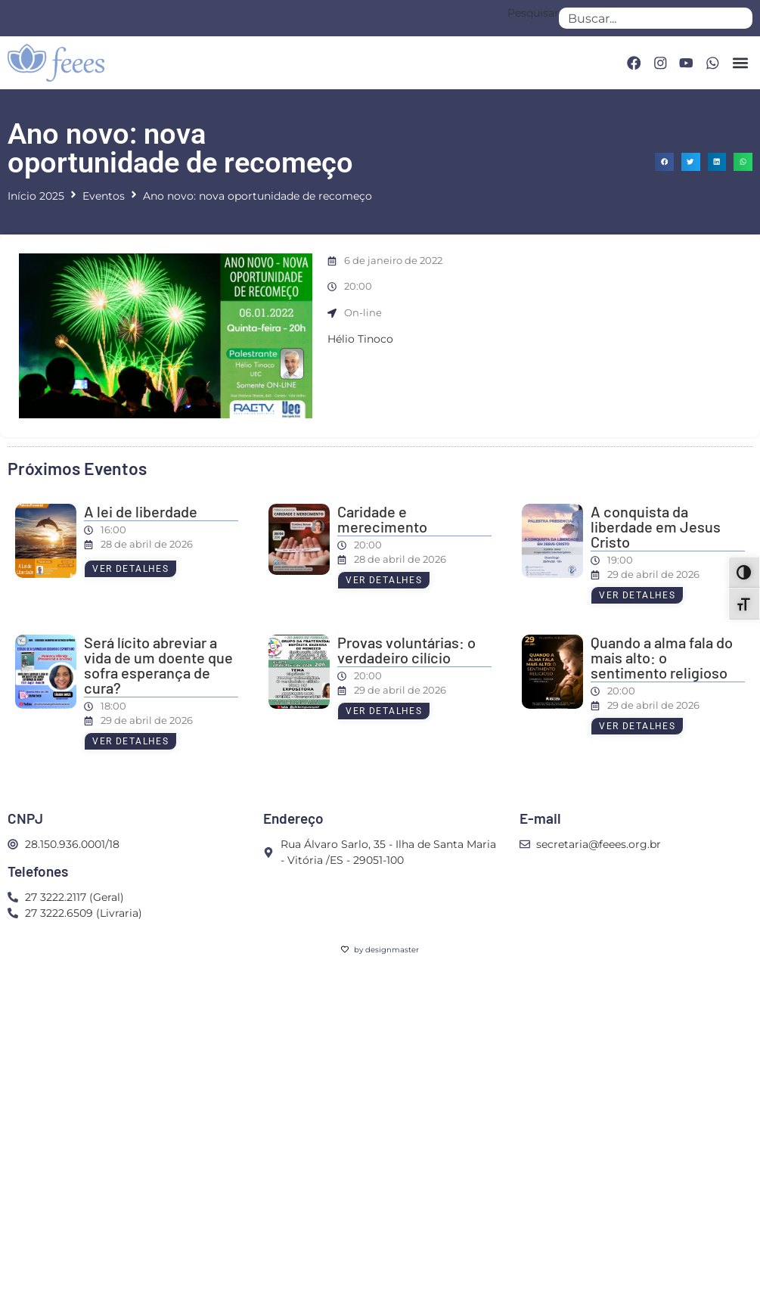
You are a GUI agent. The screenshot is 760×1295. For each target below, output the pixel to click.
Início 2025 (36, 196)
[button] (739, 62)
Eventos (103, 196)
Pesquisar (533, 14)
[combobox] (655, 18)
